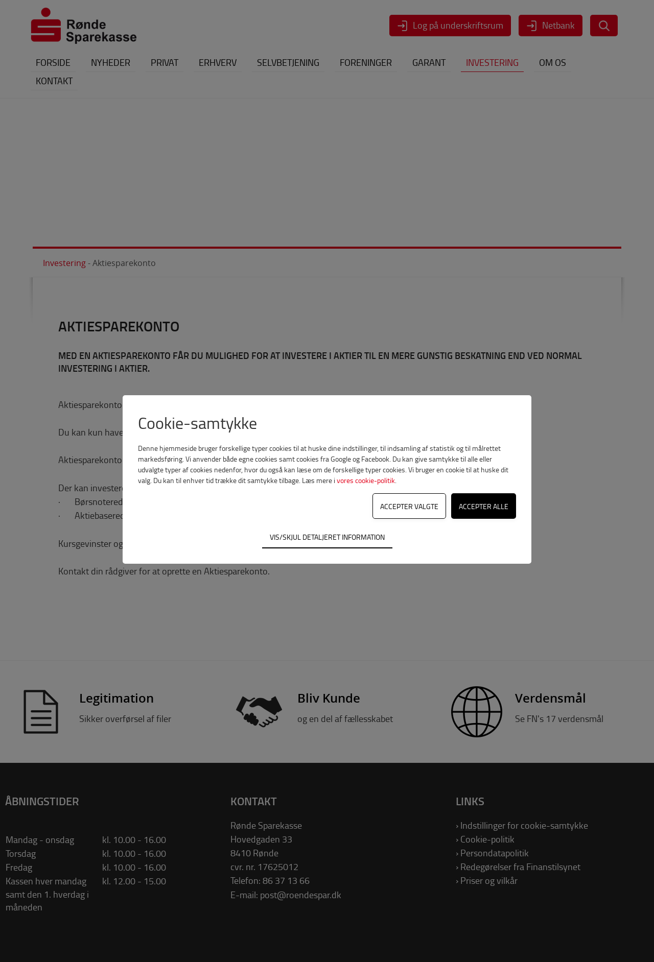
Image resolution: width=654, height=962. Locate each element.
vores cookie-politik (366, 480)
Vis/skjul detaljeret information (327, 537)
